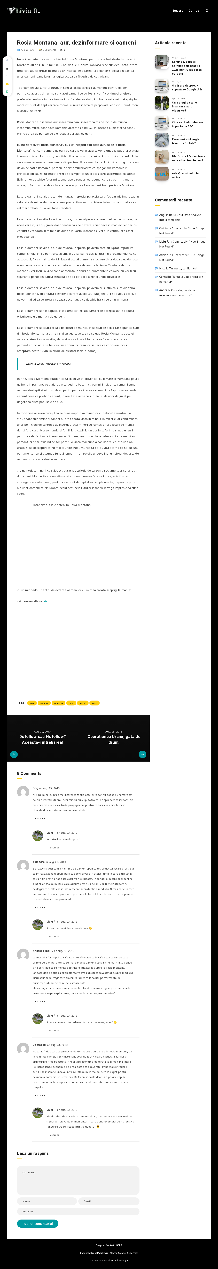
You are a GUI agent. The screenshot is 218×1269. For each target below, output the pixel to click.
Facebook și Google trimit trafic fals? (185, 141)
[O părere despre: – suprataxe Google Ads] (162, 86)
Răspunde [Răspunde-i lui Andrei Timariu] (40, 1001)
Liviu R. (164, 241)
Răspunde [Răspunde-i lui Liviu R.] (54, 847)
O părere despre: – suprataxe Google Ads (187, 87)
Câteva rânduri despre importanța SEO (187, 124)
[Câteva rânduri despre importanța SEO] (162, 123)
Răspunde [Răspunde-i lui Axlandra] (40, 907)
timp (71, 702)
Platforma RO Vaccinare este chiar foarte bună (188, 158)
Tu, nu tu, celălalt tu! (183, 268)
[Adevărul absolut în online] (162, 174)
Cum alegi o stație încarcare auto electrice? (184, 106)
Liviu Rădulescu (99, 1253)
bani (32, 702)
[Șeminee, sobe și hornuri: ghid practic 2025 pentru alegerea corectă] (162, 62)
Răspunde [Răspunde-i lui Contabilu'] (40, 1095)
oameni (44, 702)
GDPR (119, 1245)
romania (58, 702)
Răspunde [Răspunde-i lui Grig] (40, 818)
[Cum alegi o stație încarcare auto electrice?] (162, 103)
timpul (83, 702)
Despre (178, 10)
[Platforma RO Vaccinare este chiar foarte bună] (162, 157)
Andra (163, 290)
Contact (195, 10)
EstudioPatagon (120, 1260)
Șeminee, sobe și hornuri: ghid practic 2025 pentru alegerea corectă (187, 67)
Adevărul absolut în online (185, 175)
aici (46, 601)
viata (94, 702)
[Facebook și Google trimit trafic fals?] (162, 140)
